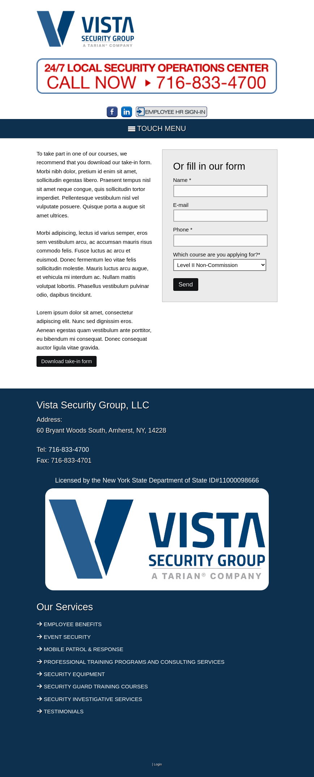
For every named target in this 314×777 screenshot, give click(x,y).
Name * (182, 180)
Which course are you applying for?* (216, 254)
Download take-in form (66, 361)
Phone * (182, 229)
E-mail (181, 205)
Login (158, 764)
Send (186, 284)
